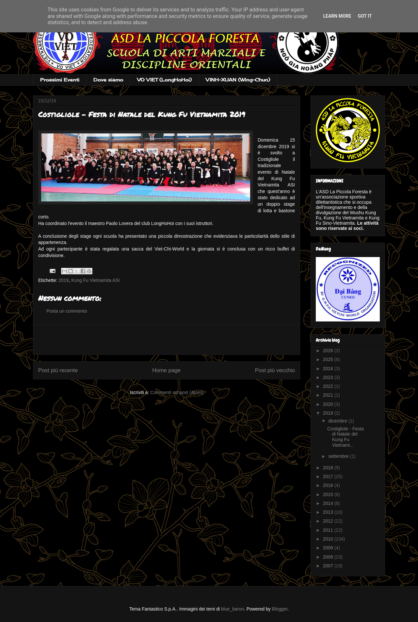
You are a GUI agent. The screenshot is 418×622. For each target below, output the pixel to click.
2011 (328, 530)
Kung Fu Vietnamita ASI (95, 280)
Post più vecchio (275, 370)
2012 (328, 521)
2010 (328, 539)
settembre (339, 456)
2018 (328, 467)
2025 (328, 359)
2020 (328, 404)
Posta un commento (66, 311)
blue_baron (232, 609)
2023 (328, 377)
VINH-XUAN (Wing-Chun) (238, 79)
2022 (328, 386)
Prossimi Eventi (59, 79)
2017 (328, 476)
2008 (328, 557)
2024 (328, 368)
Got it (365, 16)
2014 (328, 503)
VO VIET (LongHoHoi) (164, 79)
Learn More (337, 16)
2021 (328, 395)
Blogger (279, 609)
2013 (328, 512)
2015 (328, 494)
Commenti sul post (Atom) (176, 392)
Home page (166, 370)
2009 (328, 547)
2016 (328, 485)
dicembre (338, 420)
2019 (63, 280)
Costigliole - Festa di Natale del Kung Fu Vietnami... (345, 437)
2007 (328, 565)
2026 (328, 350)
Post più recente (58, 370)
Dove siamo (108, 79)
